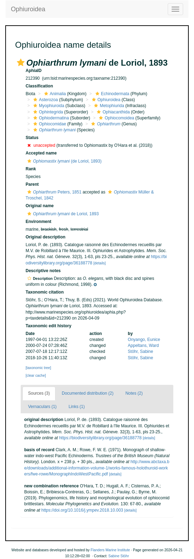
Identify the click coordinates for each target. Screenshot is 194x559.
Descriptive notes (43, 270)
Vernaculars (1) (42, 406)
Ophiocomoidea (115, 118)
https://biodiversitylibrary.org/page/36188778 (100, 437)
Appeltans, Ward (143, 345)
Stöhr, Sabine (140, 351)
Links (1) (76, 406)
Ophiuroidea (28, 9)
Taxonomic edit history (48, 325)
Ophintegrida (47, 112)
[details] (99, 263)
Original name (40, 205)
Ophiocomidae (49, 123)
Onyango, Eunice (144, 339)
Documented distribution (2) (87, 393)
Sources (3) (39, 393)
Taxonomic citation (44, 292)
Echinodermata (111, 93)
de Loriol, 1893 (62, 213)
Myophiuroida (48, 105)
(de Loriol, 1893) (63, 161)
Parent (32, 184)
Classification (39, 86)
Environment (38, 221)
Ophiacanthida (112, 112)
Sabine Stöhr (118, 556)
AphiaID (33, 70)
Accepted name (41, 153)
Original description (45, 237)
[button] (20, 62)
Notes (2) (133, 393)
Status (32, 137)
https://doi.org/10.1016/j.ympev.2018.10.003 (82, 510)
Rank (31, 168)
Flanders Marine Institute (110, 550)
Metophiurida (108, 105)
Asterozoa (45, 99)
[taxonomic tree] (38, 368)
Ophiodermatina (50, 118)
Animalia (54, 93)
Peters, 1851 (53, 192)
